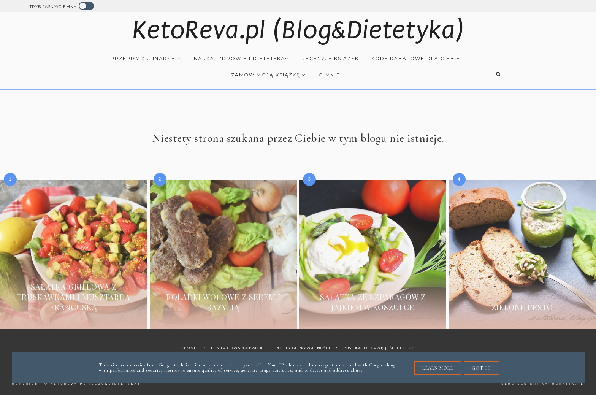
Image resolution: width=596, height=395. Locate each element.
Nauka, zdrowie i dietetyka (241, 58)
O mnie (329, 75)
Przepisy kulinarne (146, 58)
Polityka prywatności (303, 348)
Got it (481, 368)
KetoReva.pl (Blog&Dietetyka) (298, 30)
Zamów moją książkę (268, 75)
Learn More (437, 368)
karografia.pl (563, 383)
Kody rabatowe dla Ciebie (415, 58)
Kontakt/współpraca (237, 348)
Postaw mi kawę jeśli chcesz (378, 348)
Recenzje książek (330, 58)
